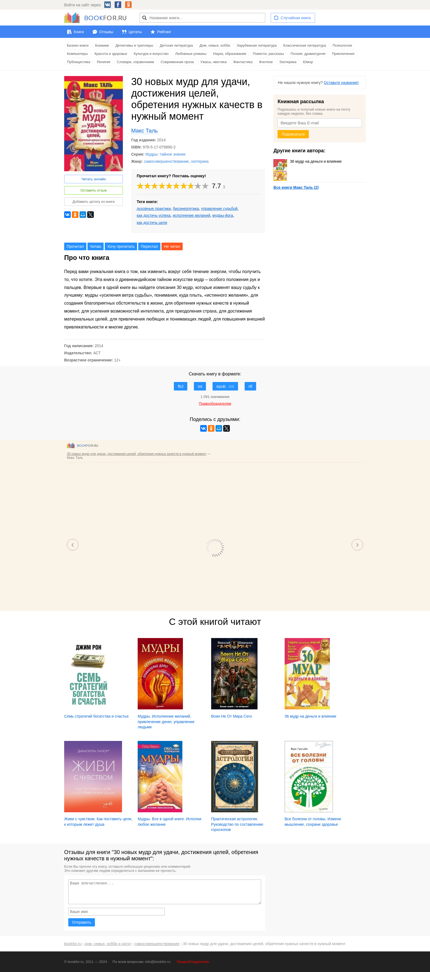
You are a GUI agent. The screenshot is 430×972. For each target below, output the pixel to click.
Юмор (308, 62)
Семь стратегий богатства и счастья (96, 716)
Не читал (172, 246)
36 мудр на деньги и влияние (307, 161)
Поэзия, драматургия (307, 54)
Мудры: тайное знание (165, 154)
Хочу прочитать (121, 246)
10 (205, 186)
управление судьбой (219, 208)
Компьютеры (77, 54)
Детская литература (176, 45)
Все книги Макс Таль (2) (296, 187)
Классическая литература (304, 45)
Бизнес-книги (78, 45)
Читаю (95, 246)
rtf (250, 386)
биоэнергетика (186, 208)
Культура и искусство (151, 54)
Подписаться (293, 134)
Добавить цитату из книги (93, 202)
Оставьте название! (341, 82)
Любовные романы (190, 54)
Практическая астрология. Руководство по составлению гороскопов (237, 824)
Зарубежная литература (257, 45)
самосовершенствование (166, 161)
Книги (79, 32)
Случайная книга (295, 18)
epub (225, 386)
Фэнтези (266, 62)
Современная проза (177, 62)
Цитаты (135, 32)
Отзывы (106, 32)
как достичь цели (152, 222)
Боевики (102, 45)
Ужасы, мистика (213, 62)
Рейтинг (164, 32)
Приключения (343, 54)
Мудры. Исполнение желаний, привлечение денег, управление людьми (166, 721)
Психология (342, 45)
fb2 (180, 386)
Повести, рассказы (268, 54)
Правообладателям (193, 962)
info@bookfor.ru (157, 962)
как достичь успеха (153, 215)
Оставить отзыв (94, 190)
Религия (103, 62)
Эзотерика (287, 62)
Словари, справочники (135, 62)
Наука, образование (229, 54)
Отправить (81, 922)
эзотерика (200, 161)
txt (200, 386)
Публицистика (78, 62)
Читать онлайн (93, 179)
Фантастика (242, 62)
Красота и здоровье (111, 54)
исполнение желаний (191, 215)
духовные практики (154, 208)
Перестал (149, 246)
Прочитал (75, 246)
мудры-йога (222, 215)
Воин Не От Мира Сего (231, 716)
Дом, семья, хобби (214, 45)
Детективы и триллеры (134, 45)
